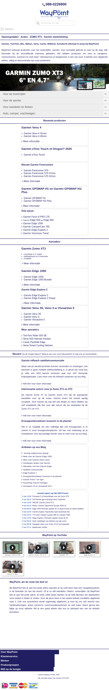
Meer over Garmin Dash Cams (36, 460)
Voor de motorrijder (55, 94)
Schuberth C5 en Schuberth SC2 (37, 486)
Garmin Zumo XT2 (58, 395)
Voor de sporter (55, 100)
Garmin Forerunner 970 (36, 170)
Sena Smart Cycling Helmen (38, 345)
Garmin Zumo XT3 (34, 248)
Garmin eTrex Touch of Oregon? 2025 (47, 148)
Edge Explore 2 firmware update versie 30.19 (50, 518)
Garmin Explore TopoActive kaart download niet (51, 512)
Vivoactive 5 (66, 308)
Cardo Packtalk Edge (34, 342)
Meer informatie (31, 141)
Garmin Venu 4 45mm (35, 136)
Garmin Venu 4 (31, 127)
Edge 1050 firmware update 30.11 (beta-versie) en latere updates (58, 509)
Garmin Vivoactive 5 (34, 319)
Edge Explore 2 (30, 473)
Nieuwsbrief (67, 354)
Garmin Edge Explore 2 (35, 230)
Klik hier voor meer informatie (37, 384)
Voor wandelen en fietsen (55, 107)
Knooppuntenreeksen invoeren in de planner (47, 421)
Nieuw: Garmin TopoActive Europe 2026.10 (49, 506)
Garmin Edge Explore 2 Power (40, 298)
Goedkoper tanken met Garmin (36, 463)
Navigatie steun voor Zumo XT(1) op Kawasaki (50, 524)
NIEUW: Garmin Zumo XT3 (43, 503)
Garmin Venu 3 (32, 317)
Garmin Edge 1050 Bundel (38, 279)
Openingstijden (10, 37)
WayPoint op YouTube (54, 535)
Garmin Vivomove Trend (36, 233)
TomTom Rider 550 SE (35, 335)
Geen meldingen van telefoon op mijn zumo (49, 521)
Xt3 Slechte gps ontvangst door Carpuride (48, 499)
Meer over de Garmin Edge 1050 (37, 456)
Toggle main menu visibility (2, 28)
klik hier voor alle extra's (50, 405)
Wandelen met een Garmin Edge (37, 466)
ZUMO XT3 (36, 37)
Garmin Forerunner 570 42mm (40, 176)
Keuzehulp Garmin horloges (35, 483)
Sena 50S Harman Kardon (37, 338)
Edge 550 (35, 220)
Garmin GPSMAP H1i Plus (38, 201)
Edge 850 (49, 220)
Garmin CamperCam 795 (36, 226)
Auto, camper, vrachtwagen (55, 113)
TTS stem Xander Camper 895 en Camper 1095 (51, 515)
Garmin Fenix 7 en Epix (33, 479)
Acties (24, 37)
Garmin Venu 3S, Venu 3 (38, 308)
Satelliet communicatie (33, 470)
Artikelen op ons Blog (34, 447)
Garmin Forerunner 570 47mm (40, 173)
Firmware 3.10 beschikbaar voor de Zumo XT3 (50, 496)
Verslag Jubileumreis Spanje (36, 453)
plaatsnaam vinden (39, 527)
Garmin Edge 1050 (33, 223)
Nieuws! (16, 354)
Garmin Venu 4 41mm (35, 133)
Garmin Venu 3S (32, 314)
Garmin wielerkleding (56, 37)
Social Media (90, 354)
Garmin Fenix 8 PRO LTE (36, 217)
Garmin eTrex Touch (34, 154)
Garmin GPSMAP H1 (35, 198)
